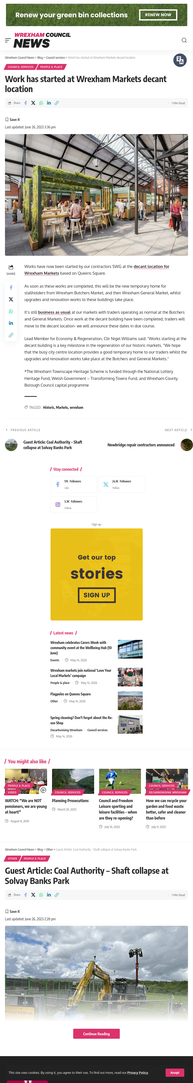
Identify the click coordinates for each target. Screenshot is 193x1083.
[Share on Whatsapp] (41, 103)
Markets (62, 407)
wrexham (76, 407)
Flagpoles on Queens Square (71, 694)
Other (54, 701)
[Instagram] (72, 504)
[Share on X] (33, 103)
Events (55, 660)
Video (12, 792)
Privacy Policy (137, 1073)
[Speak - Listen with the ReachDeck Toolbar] (180, 60)
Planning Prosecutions (70, 800)
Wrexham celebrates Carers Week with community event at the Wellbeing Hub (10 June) (81, 647)
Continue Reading (96, 1033)
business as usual (54, 312)
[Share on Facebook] (25, 103)
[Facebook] (72, 484)
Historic (48, 407)
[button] (175, 1073)
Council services (21, 66)
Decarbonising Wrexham (66, 730)
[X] (120, 484)
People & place (51, 66)
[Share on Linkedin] (48, 103)
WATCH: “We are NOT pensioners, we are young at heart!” (26, 806)
